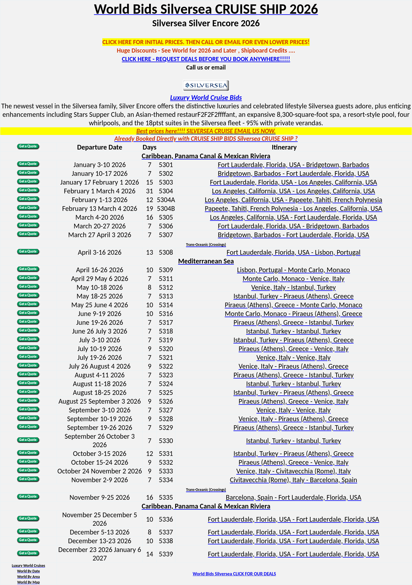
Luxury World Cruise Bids (206, 97)
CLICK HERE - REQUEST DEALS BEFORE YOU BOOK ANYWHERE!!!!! (206, 59)
